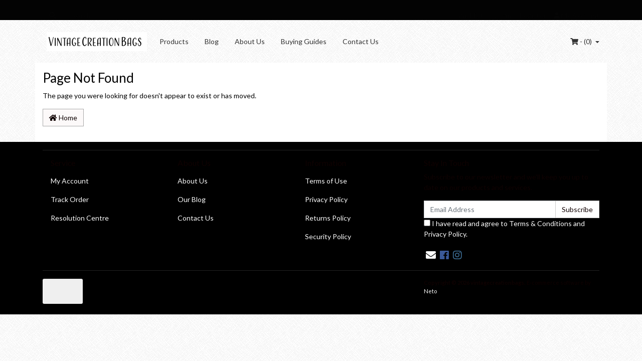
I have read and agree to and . (504, 228)
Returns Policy (328, 218)
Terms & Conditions (540, 223)
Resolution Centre (80, 218)
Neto (430, 291)
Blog (212, 41)
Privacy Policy (326, 199)
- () (581, 41)
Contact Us (361, 41)
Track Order (70, 199)
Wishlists (472, 15)
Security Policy (328, 236)
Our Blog (192, 199)
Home (63, 117)
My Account (70, 180)
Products (174, 41)
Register (532, 15)
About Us (250, 41)
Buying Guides (304, 41)
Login (503, 15)
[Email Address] (490, 209)
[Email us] (431, 255)
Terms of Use (326, 180)
